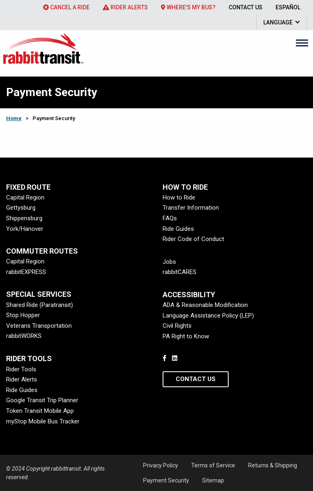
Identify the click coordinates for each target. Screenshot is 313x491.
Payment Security (166, 480)
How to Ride (179, 197)
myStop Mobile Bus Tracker (42, 421)
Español (288, 7)
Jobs (169, 261)
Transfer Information (191, 207)
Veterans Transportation (39, 325)
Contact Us (245, 7)
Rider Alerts (125, 7)
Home (14, 118)
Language (278, 22)
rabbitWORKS (24, 336)
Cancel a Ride (66, 7)
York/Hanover (24, 228)
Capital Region (25, 197)
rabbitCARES (179, 272)
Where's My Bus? (188, 7)
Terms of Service (213, 465)
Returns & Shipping (272, 465)
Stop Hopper (23, 315)
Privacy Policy (160, 465)
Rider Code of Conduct (193, 239)
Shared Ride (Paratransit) (39, 305)
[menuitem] (66, 7)
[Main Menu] (302, 42)
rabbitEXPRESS (26, 272)
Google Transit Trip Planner (42, 400)
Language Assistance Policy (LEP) (208, 315)
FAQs (170, 218)
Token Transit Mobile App (40, 410)
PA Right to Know (186, 336)
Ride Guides (178, 228)
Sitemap (213, 480)
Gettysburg (20, 207)
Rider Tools (21, 369)
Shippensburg (24, 218)
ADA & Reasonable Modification (205, 305)
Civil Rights (177, 325)
